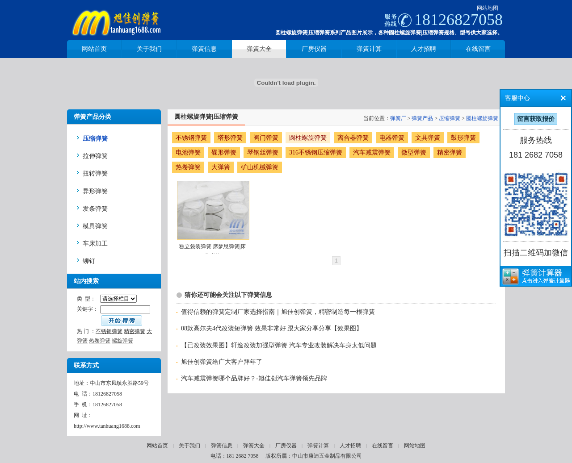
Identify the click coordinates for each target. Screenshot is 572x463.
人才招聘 (350, 445)
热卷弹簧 (99, 341)
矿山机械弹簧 (259, 167)
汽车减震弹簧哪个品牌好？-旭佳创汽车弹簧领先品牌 (254, 378)
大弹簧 (220, 167)
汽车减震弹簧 (372, 152)
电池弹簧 (188, 152)
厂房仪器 (286, 445)
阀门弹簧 (265, 137)
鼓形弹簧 (463, 137)
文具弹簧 (427, 137)
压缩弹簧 (449, 118)
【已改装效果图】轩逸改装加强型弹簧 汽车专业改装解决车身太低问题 (279, 345)
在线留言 (382, 445)
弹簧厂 (398, 118)
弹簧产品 (422, 118)
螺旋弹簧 (122, 341)
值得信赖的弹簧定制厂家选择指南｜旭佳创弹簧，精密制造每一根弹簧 (278, 312)
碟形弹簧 (223, 152)
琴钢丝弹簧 (262, 152)
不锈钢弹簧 (109, 331)
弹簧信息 (221, 445)
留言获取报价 (536, 119)
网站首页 (157, 445)
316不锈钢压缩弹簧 (315, 152)
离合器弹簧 (353, 137)
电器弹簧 (391, 137)
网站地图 (487, 8)
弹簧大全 (254, 445)
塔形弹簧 (230, 137)
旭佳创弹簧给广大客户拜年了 (221, 362)
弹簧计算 (318, 445)
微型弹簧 (413, 152)
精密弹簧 (134, 331)
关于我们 (189, 445)
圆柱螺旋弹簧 (482, 118)
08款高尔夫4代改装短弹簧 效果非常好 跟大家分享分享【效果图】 (271, 328)
